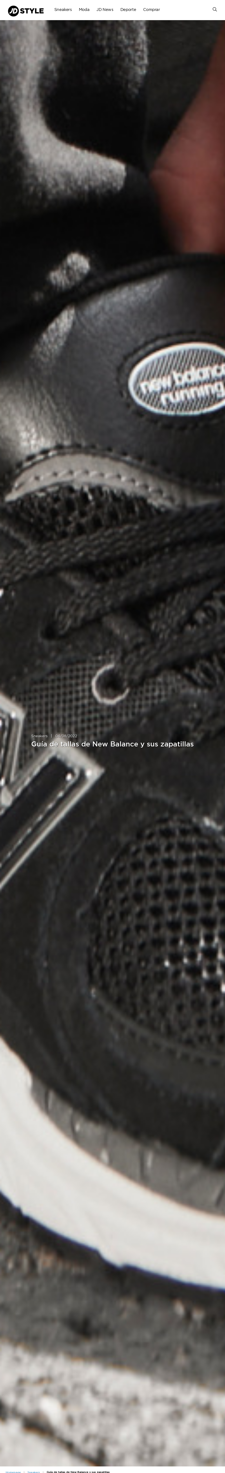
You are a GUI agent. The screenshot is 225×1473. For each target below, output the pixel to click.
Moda (84, 10)
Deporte (128, 10)
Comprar (151, 10)
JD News (104, 10)
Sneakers (63, 10)
